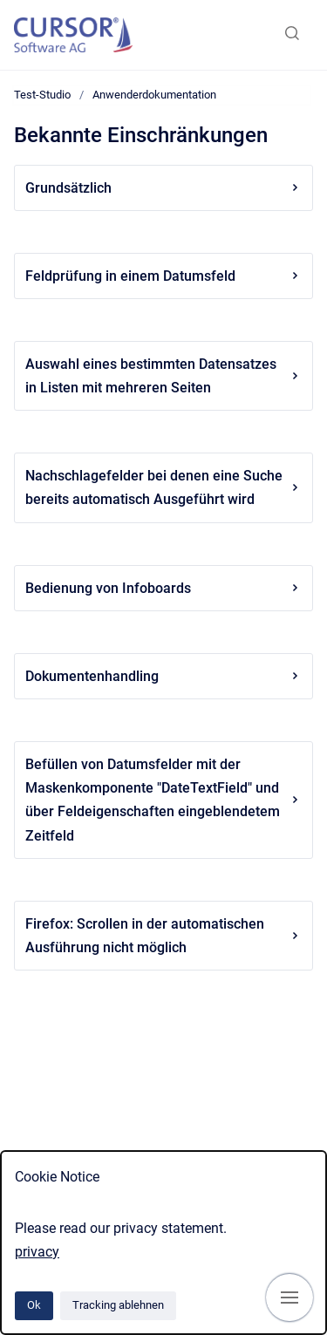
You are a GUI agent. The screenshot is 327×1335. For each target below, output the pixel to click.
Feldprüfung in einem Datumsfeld (163, 276)
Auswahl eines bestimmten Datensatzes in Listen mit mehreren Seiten (163, 376)
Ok (34, 1304)
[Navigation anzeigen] (289, 1297)
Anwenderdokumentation (154, 94)
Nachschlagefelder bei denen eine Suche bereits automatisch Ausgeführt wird (163, 487)
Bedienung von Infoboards (163, 588)
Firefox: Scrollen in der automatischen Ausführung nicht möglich (163, 936)
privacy (37, 1251)
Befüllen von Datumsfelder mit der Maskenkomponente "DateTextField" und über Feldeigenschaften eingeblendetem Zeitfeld (163, 800)
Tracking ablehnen (118, 1304)
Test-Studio (42, 94)
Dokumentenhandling (163, 676)
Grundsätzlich (163, 188)
